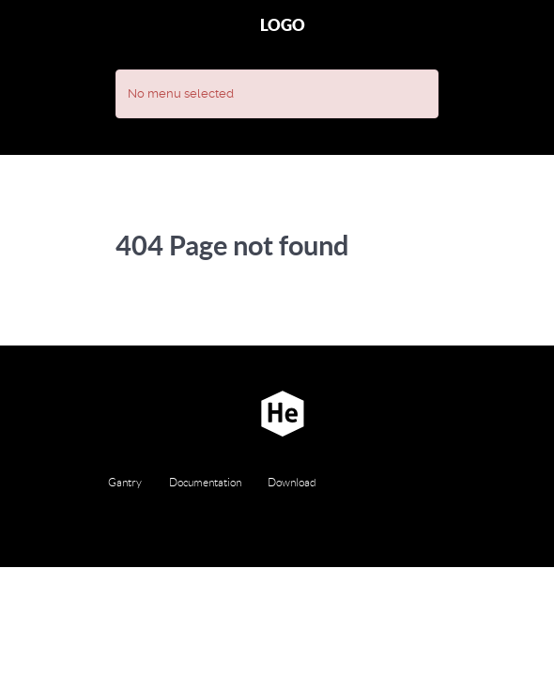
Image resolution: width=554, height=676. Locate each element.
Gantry (125, 482)
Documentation (205, 482)
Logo (282, 25)
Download (292, 482)
